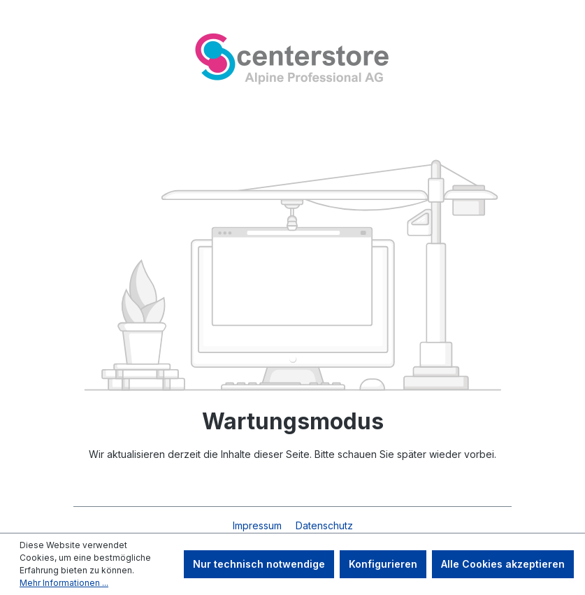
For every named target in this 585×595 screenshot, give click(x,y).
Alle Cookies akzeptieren (503, 564)
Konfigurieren (383, 564)
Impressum (258, 525)
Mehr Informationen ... (64, 583)
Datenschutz (324, 525)
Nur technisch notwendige (259, 564)
